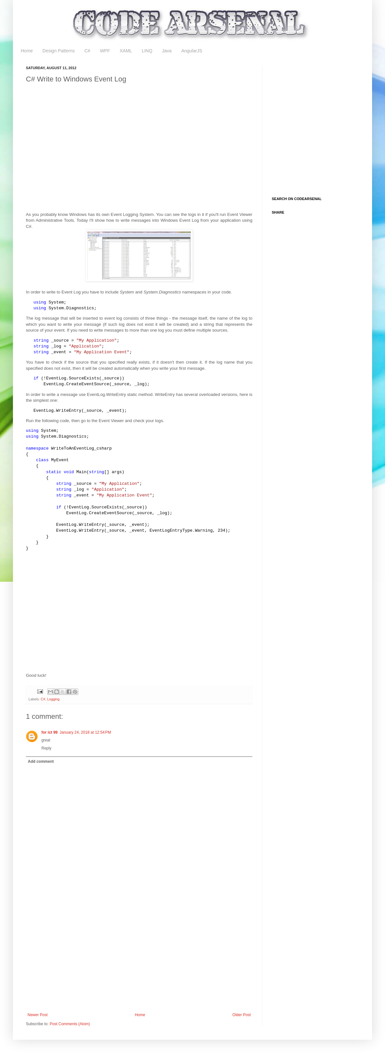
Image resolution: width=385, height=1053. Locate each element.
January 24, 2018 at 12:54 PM (85, 732)
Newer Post (38, 1015)
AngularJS (191, 50)
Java (167, 50)
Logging (53, 699)
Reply (46, 748)
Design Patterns (58, 50)
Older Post (241, 1015)
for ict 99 (49, 732)
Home (27, 50)
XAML (126, 50)
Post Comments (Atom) (70, 1024)
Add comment (41, 761)
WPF (105, 50)
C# (87, 50)
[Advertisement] (60, 616)
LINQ (147, 50)
